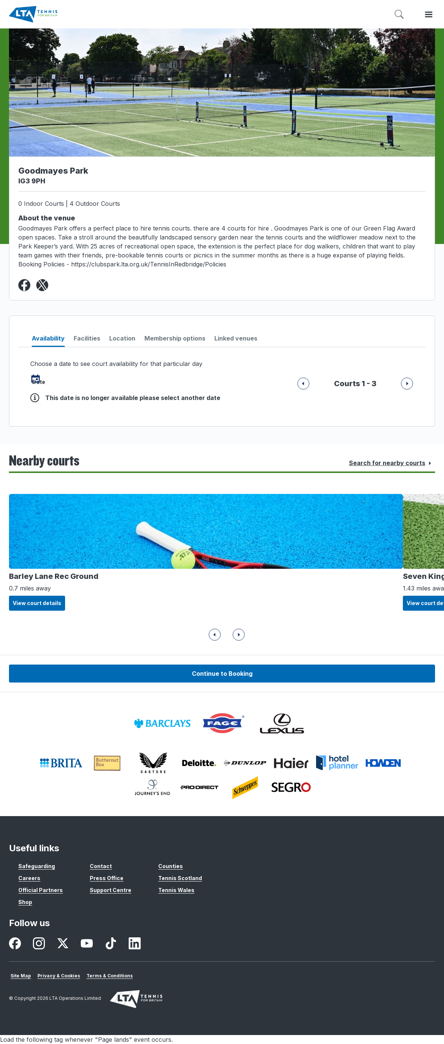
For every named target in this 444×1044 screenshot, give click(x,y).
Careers (29, 878)
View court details (37, 603)
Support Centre (110, 890)
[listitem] (162, 723)
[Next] (303, 383)
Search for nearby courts (391, 463)
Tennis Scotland (180, 878)
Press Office (106, 878)
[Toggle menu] (428, 14)
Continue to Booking (222, 673)
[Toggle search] (399, 14)
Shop (25, 902)
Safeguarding (36, 866)
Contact (101, 866)
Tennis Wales (176, 890)
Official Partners (40, 890)
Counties (170, 866)
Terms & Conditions (109, 976)
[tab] (48, 340)
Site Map (20, 976)
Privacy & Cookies (58, 976)
